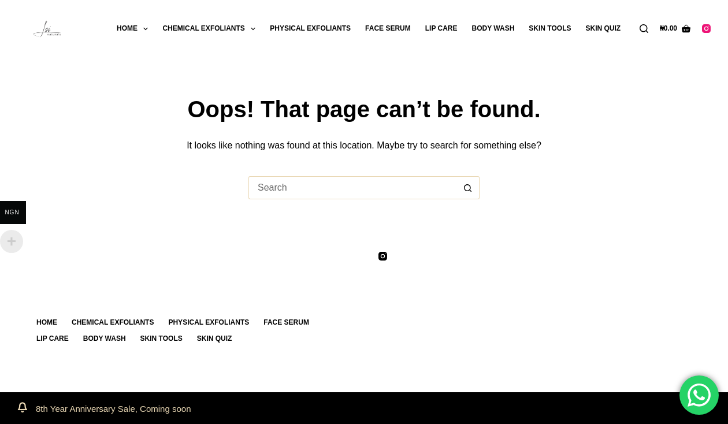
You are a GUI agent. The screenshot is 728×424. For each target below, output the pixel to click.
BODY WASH (493, 28)
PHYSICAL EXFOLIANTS (310, 28)
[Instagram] (706, 28)
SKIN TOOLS (550, 28)
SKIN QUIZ (603, 28)
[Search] (644, 28)
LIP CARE (441, 28)
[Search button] (468, 187)
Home (135, 29)
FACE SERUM (388, 28)
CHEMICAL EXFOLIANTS (211, 29)
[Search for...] (352, 187)
